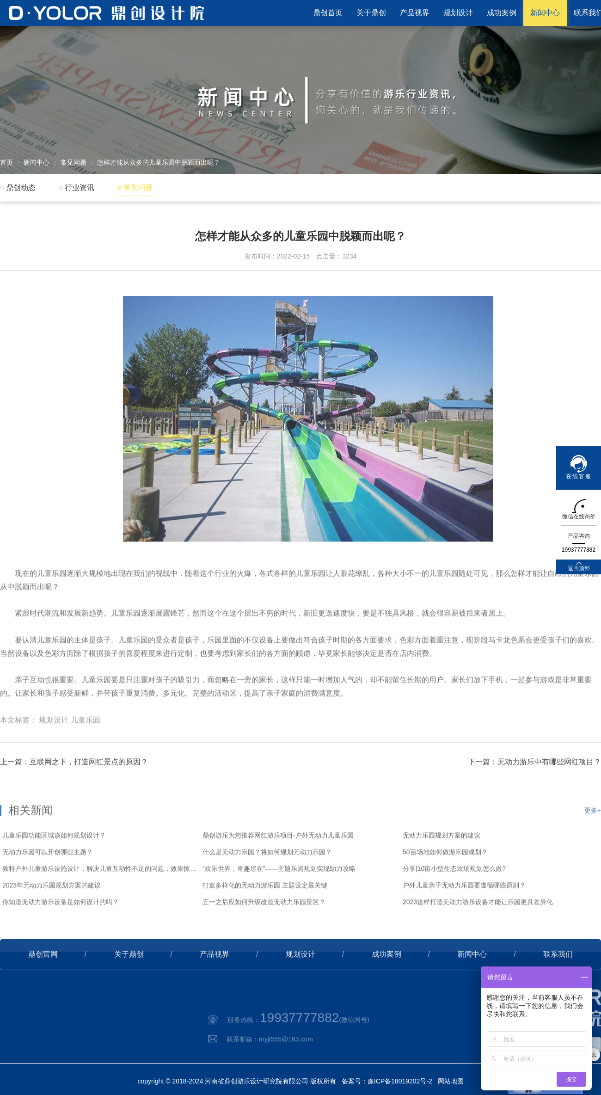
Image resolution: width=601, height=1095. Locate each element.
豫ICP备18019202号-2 (400, 1081)
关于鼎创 (371, 13)
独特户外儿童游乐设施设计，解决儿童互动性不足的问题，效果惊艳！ (100, 895)
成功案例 (501, 13)
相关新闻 (30, 836)
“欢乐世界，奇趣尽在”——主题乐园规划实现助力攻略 (279, 895)
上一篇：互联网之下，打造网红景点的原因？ (74, 778)
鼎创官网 (43, 970)
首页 (6, 162)
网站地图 (451, 1081)
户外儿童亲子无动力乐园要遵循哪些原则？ (464, 912)
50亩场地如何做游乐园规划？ (445, 878)
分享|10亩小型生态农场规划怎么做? (454, 895)
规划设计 (458, 13)
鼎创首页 (328, 13)
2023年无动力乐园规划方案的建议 (51, 912)
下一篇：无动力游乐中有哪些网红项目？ (534, 778)
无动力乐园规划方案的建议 (441, 862)
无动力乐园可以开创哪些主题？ (47, 878)
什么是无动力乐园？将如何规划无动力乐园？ (267, 878)
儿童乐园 (85, 741)
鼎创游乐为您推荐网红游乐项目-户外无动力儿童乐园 (278, 862)
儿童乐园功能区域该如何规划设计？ (54, 862)
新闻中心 (545, 13)
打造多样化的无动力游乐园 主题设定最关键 (264, 912)
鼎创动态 (21, 187)
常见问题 (73, 162)
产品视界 (414, 13)
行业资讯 (79, 187)
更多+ (592, 837)
